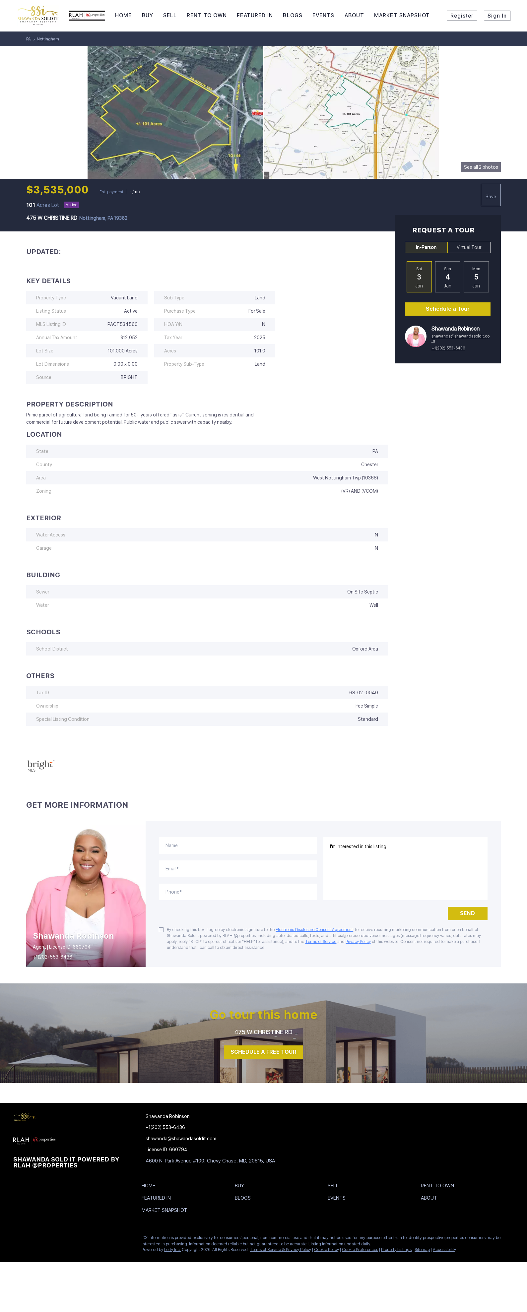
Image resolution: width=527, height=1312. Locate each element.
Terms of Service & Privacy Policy (280, 1249)
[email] (237, 868)
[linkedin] (31, 1239)
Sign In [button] (497, 16)
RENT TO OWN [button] (207, 15)
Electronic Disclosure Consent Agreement (314, 929)
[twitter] (45, 1239)
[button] (150, 1187)
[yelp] (58, 1239)
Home (123, 15)
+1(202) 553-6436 (448, 348)
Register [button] (462, 16)
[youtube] (85, 1239)
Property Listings (396, 1249)
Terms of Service (320, 941)
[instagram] (71, 1239)
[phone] (237, 892)
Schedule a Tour (448, 309)
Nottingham (48, 39)
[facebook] (18, 1239)
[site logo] (69, 1119)
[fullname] (237, 845)
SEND (467, 913)
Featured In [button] (255, 15)
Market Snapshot (402, 15)
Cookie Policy (326, 1249)
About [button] (354, 15)
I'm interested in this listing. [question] (405, 868)
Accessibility (444, 1249)
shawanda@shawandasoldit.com (460, 338)
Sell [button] (170, 15)
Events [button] (323, 15)
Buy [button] (147, 15)
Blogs (292, 15)
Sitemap (422, 1249)
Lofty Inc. (172, 1249)
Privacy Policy (358, 941)
